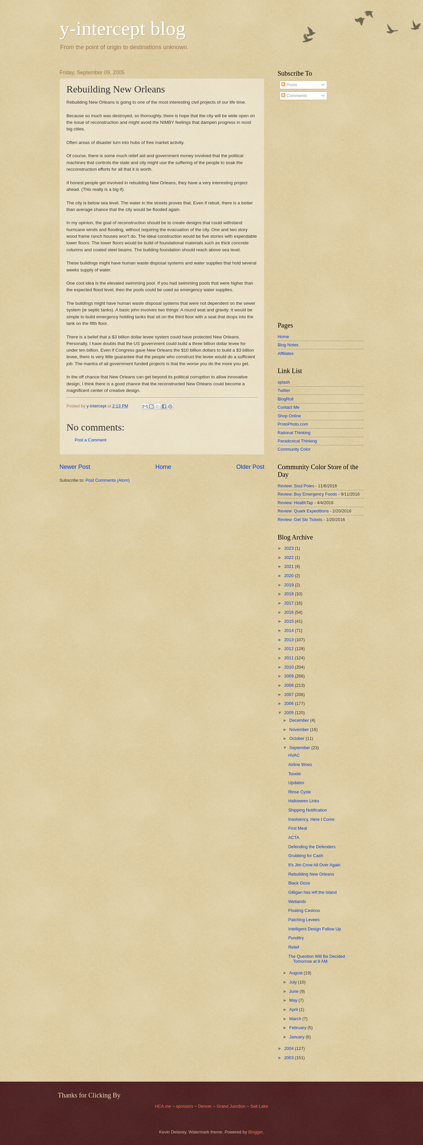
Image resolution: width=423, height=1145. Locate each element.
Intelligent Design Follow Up (314, 928)
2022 (289, 557)
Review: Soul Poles (296, 485)
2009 (289, 676)
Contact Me (288, 407)
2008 (289, 685)
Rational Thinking (294, 432)
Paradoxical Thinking (297, 440)
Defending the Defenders (311, 846)
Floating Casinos (304, 910)
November (299, 729)
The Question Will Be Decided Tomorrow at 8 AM (316, 959)
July (293, 982)
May (293, 1000)
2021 (289, 566)
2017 (289, 603)
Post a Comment (90, 439)
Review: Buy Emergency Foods (307, 494)
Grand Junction (230, 1106)
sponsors (185, 1106)
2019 (289, 584)
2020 (289, 575)
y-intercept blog (122, 28)
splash (284, 382)
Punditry (296, 937)
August (296, 972)
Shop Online (289, 415)
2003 (289, 1057)
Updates (296, 782)
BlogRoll (285, 399)
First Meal (297, 828)
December (299, 720)
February (298, 1027)
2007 (289, 694)
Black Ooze (299, 883)
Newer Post (74, 467)
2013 (289, 639)
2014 (289, 630)
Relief (293, 947)
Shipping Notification (307, 810)
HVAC (294, 755)
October (297, 738)
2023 (289, 548)
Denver (205, 1106)
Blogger (255, 1131)
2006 (289, 703)
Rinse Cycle (299, 791)
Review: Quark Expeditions (303, 510)
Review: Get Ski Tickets (300, 519)
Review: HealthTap (295, 502)
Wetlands (297, 901)
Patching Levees (304, 919)
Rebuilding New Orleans (311, 874)
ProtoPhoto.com (293, 424)
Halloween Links (303, 800)
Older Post (250, 467)
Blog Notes (288, 344)
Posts (289, 84)
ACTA (293, 837)
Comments (294, 95)
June (294, 991)
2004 (289, 1048)
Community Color (294, 449)
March (295, 1018)
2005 (289, 712)
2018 (289, 593)
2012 (289, 648)
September (300, 747)
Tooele (294, 773)
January (297, 1036)
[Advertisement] (297, 211)
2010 (289, 667)
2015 (289, 621)
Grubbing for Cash (305, 855)
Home (163, 467)
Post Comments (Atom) (108, 480)
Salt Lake (259, 1106)
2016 (289, 612)
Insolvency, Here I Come (311, 819)
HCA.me (163, 1106)
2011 (289, 657)
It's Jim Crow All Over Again (314, 864)
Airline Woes (300, 764)
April (294, 1009)
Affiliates (285, 353)
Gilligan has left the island (312, 892)
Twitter (284, 390)
